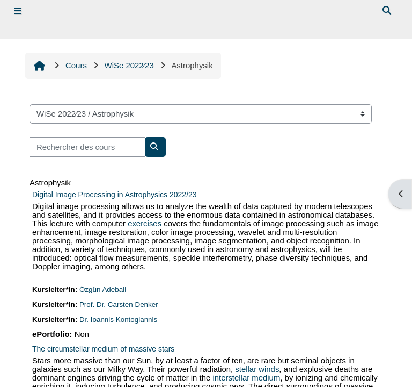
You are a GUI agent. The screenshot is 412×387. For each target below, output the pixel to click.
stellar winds (257, 375)
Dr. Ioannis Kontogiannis (118, 324)
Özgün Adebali (102, 294)
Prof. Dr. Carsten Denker (118, 309)
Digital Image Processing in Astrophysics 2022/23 (114, 195)
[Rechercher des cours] (87, 146)
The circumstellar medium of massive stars (103, 354)
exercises (144, 225)
